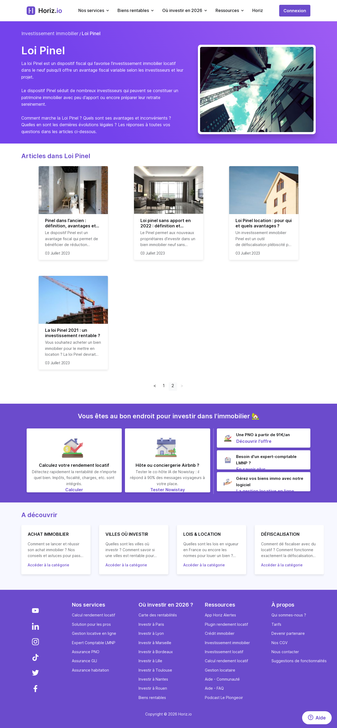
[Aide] (317, 717)
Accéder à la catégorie (48, 565)
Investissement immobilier (49, 33)
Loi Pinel (91, 33)
